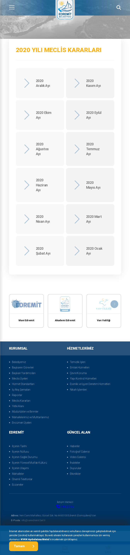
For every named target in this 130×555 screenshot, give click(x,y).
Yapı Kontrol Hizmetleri (83, 378)
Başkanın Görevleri (23, 367)
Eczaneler (17, 484)
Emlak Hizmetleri (79, 367)
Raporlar (17, 395)
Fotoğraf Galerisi (80, 451)
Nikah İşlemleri (78, 389)
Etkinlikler (75, 473)
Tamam (24, 546)
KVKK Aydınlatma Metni (35, 539)
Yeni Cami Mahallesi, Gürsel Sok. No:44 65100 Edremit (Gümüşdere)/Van (53, 515)
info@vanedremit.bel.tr (28, 520)
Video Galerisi (78, 457)
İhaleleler (75, 462)
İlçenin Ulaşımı (20, 468)
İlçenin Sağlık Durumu (24, 457)
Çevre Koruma (78, 373)
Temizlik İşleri (77, 362)
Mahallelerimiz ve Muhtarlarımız (30, 417)
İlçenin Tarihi (19, 446)
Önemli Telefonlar (22, 479)
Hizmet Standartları (23, 384)
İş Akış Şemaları (21, 389)
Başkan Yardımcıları (24, 373)
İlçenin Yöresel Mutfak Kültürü (29, 462)
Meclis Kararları (21, 400)
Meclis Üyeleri (20, 378)
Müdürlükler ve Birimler (25, 411)
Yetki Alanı (18, 406)
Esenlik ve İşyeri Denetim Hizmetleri (90, 384)
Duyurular (75, 468)
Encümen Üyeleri (21, 422)
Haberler (75, 446)
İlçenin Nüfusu (20, 451)
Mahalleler (18, 473)
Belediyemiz (19, 362)
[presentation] (16, 304)
